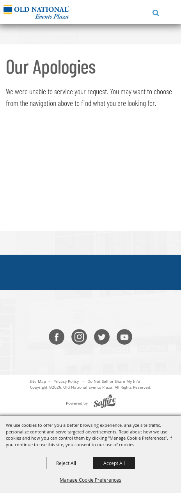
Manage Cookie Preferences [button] (90, 480)
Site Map (38, 381)
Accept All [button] (114, 463)
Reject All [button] (66, 463)
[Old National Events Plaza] (36, 11)
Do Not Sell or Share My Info (113, 381)
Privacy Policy (66, 381)
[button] (154, 11)
